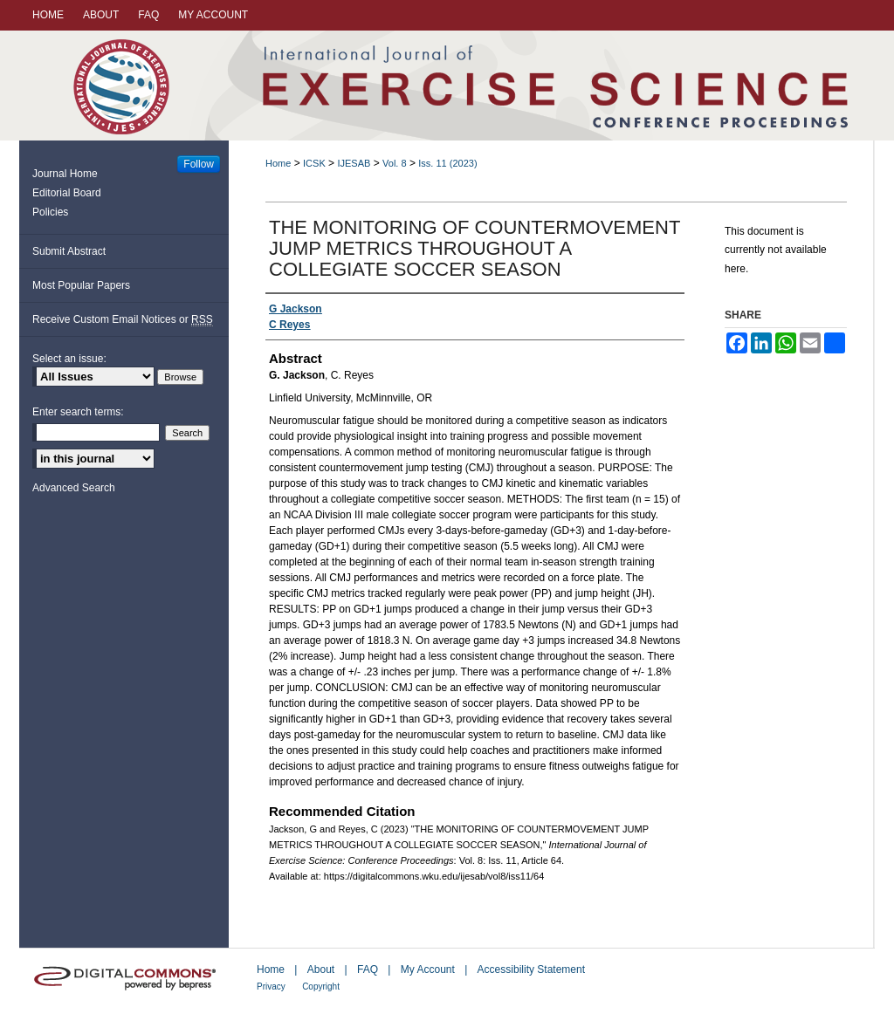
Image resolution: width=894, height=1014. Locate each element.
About (320, 969)
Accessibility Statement (531, 969)
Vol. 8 (394, 163)
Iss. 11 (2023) (447, 163)
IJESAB (353, 163)
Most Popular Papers (81, 285)
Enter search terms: (78, 412)
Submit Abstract (69, 251)
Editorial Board (66, 193)
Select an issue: (69, 359)
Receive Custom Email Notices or (122, 319)
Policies (50, 212)
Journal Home (65, 174)
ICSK (314, 163)
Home (278, 163)
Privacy (271, 986)
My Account (428, 969)
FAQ (367, 969)
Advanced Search (73, 488)
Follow (198, 164)
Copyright (321, 986)
